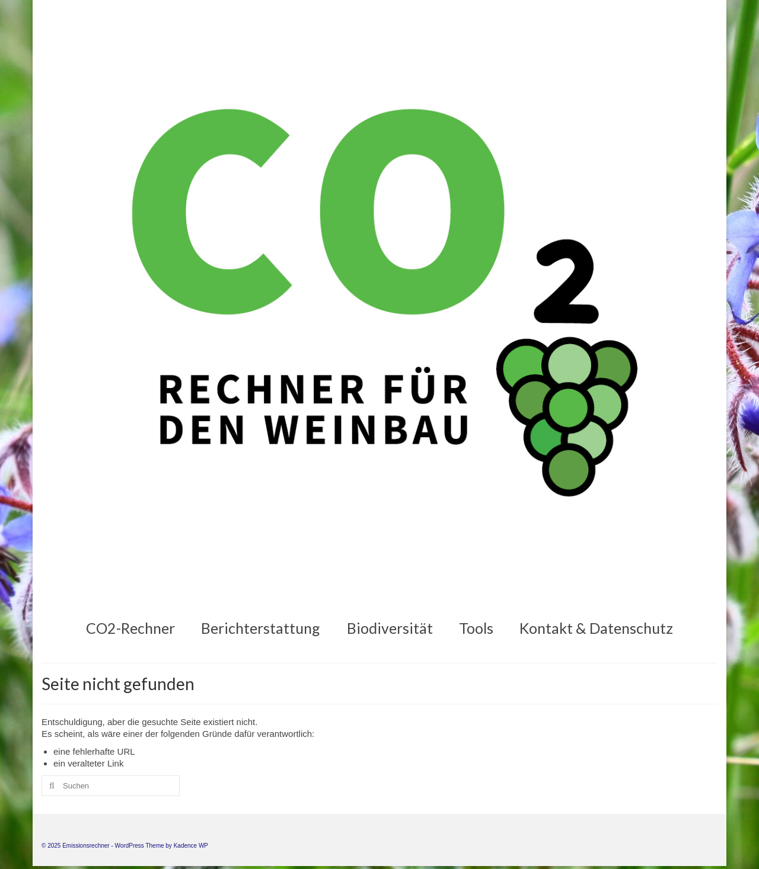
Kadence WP (191, 845)
